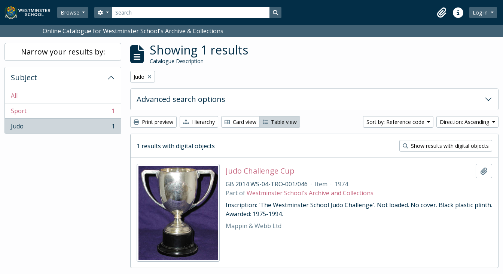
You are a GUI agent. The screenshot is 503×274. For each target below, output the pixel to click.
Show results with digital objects (446, 145)
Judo (62, 128)
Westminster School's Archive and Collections (310, 193)
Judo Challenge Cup (260, 170)
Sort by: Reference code (396, 121)
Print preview (153, 121)
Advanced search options (181, 99)
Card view (240, 121)
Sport (62, 112)
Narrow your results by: (63, 52)
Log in (481, 12)
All (14, 95)
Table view (280, 121)
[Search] (191, 12)
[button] (441, 12)
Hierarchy (199, 121)
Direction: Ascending (465, 121)
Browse (71, 12)
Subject (24, 77)
